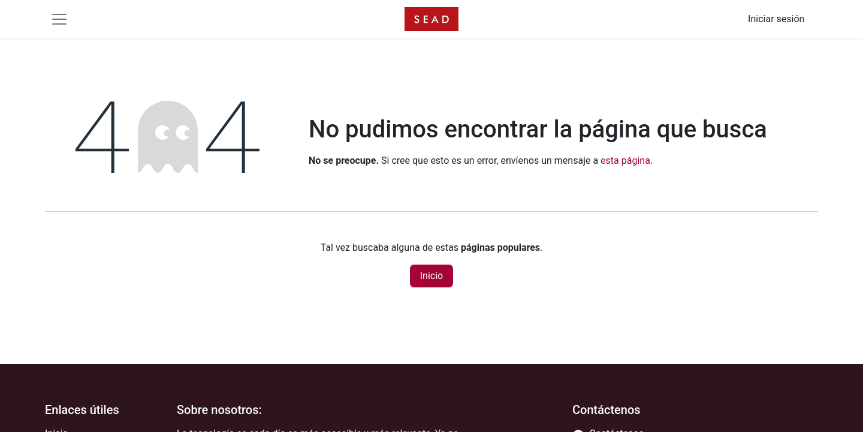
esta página (625, 160)
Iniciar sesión (776, 19)
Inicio (431, 275)
